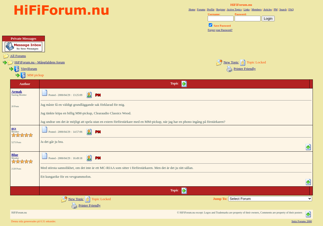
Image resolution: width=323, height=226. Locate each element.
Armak (16, 92)
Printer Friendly (245, 69)
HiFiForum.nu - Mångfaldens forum (39, 62)
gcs (13, 128)
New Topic (231, 62)
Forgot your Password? (220, 30)
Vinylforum (29, 69)
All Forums (18, 56)
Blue (14, 155)
